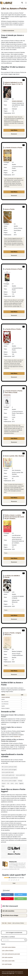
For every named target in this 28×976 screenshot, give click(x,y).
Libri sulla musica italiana (8, 947)
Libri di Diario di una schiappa (10, 915)
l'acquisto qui (16, 736)
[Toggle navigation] (26, 2)
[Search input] (13, 940)
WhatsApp (20, 898)
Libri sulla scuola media (8, 961)
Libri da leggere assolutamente (14, 932)
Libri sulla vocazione (7, 957)
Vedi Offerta (14, 130)
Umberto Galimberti (17, 101)
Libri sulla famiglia (7, 964)
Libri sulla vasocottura (8, 911)
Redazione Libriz (13, 861)
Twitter (21, 894)
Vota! (14, 883)
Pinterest (7, 898)
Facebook (7, 894)
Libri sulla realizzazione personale (11, 954)
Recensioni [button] (14, 134)
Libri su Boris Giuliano (8, 950)
